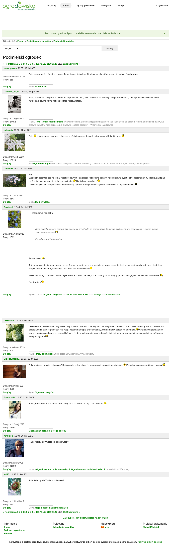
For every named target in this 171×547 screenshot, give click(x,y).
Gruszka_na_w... (12, 91)
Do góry (7, 86)
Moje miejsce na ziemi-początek (51, 508)
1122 (65, 64)
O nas (7, 527)
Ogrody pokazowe (85, 5)
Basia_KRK (10, 397)
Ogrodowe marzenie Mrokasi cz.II (88, 469)
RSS (105, 527)
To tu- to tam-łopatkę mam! (49, 121)
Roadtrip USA (113, 294)
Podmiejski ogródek (63, 41)
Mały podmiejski (44, 354)
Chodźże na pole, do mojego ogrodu (47, 431)
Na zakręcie (41, 86)
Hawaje (97, 294)
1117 (38, 64)
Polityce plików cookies (150, 542)
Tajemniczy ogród (44, 392)
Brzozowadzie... (12, 359)
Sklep (121, 5)
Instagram (106, 5)
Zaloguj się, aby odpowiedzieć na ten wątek (85, 518)
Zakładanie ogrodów (63, 527)
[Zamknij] (164, 33)
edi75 (6, 474)
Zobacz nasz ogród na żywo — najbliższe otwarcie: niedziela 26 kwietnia (81, 33)
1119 (49, 64)
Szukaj (109, 48)
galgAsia (8, 130)
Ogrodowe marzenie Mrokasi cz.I (53, 469)
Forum (65, 5)
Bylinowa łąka (42, 202)
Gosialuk (8, 168)
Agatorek (8, 207)
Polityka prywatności (14, 530)
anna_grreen (10, 68)
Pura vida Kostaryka (77, 294)
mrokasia (8, 436)
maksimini (9, 320)
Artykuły (51, 5)
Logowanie (162, 5)
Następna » (74, 64)
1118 (43, 64)
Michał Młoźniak (151, 527)
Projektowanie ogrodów (39, 41)
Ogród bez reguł (41, 163)
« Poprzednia (10, 64)
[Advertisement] (85, 20)
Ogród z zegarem (53, 294)
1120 (54, 64)
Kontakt (8, 533)
